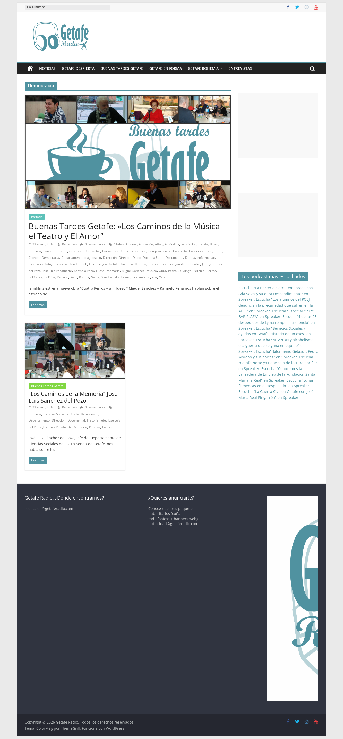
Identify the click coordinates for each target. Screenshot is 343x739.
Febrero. (62, 264)
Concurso (196, 251)
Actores (131, 244)
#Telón (119, 244)
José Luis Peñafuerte (57, 271)
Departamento (71, 257)
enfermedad (206, 257)
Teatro (125, 277)
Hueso (153, 264)
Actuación (146, 244)
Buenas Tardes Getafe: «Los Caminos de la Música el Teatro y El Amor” (124, 230)
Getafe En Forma (165, 68)
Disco (137, 257)
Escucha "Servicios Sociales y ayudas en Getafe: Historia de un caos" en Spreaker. (274, 334)
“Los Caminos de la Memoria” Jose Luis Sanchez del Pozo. (73, 397)
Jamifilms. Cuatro (188, 264)
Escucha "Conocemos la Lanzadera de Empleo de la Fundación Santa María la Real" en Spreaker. (276, 374)
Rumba (84, 277)
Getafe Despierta (78, 68)
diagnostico (92, 257)
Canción (61, 251)
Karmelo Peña (84, 271)
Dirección (110, 257)
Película (198, 271)
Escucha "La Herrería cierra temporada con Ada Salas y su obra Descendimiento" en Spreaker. (275, 293)
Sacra (95, 277)
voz (154, 277)
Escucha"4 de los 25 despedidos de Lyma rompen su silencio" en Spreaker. (277, 322)
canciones (76, 251)
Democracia (50, 257)
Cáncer (48, 251)
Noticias (47, 68)
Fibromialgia (98, 264)
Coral (208, 251)
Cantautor (93, 251)
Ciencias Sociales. (133, 251)
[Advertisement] (278, 125)
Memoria (113, 271)
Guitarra (127, 264)
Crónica (34, 257)
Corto (218, 251)
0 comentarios (93, 244)
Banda (203, 244)
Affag (159, 244)
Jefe (205, 264)
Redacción (70, 244)
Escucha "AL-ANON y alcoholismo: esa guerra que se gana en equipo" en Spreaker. (276, 345)
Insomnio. (167, 264)
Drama (190, 257)
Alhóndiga (172, 244)
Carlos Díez (110, 251)
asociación (188, 244)
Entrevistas (240, 68)
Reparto (62, 277)
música (152, 271)
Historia (140, 264)
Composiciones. (159, 251)
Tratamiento (141, 277)
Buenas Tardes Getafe (122, 68)
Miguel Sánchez (133, 271)
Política (50, 277)
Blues (214, 244)
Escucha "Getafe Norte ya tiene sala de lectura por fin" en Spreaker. (277, 363)
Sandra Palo (110, 277)
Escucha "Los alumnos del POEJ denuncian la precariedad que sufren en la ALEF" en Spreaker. (275, 305)
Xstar (163, 277)
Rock (73, 277)
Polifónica (35, 277)
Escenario (36, 264)
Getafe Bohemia (203, 68)
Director (125, 257)
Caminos (35, 251)
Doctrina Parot (153, 257)
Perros (211, 271)
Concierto (180, 251)
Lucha (100, 271)
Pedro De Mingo (179, 271)
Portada (36, 216)
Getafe (114, 264)
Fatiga (49, 264)
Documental (174, 257)
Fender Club (78, 264)
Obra (162, 271)
